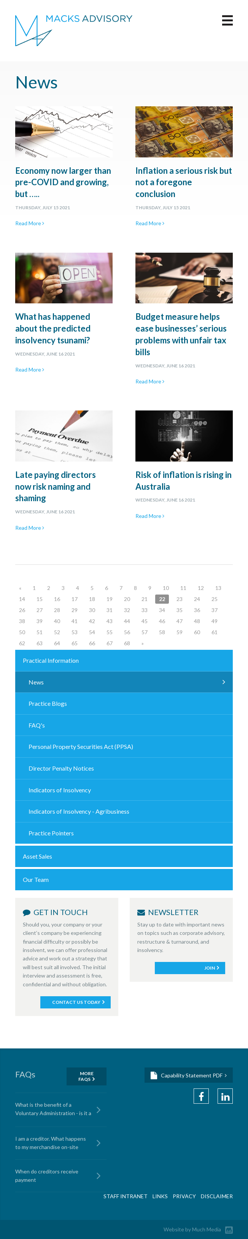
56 (127, 632)
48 (197, 621)
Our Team (36, 879)
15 (40, 599)
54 (92, 632)
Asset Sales (37, 856)
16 (57, 599)
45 (144, 621)
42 (92, 621)
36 (197, 610)
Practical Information (51, 660)
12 (201, 588)
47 (179, 621)
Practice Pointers (51, 833)
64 (57, 643)
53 (75, 632)
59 (179, 632)
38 (22, 621)
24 (197, 599)
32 (127, 610)
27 (40, 610)
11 (183, 588)
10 (166, 588)
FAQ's (37, 725)
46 (162, 621)
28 (57, 610)
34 (162, 610)
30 (92, 610)
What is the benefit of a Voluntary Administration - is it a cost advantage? (53, 1110)
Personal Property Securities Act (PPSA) (81, 746)
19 (110, 599)
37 (214, 610)
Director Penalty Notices (61, 768)
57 (144, 632)
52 (57, 632)
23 (179, 599)
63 (40, 643)
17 (75, 599)
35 (179, 610)
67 (110, 643)
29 (75, 610)
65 (75, 643)
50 (22, 632)
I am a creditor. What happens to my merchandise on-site (50, 1142)
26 (22, 610)
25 (214, 599)
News (36, 682)
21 (144, 599)
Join (209, 968)
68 (127, 643)
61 (214, 632)
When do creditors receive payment (46, 1175)
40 (57, 621)
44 (127, 621)
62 (22, 643)
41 (75, 621)
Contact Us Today (76, 1002)
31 (110, 610)
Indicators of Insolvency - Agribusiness (79, 811)
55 (110, 632)
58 (162, 632)
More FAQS (86, 1076)
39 (40, 621)
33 (144, 610)
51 (40, 632)
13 (218, 588)
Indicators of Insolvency (60, 789)
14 (22, 599)
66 (92, 643)
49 (214, 621)
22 (162, 599)
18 (92, 599)
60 (197, 632)
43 (110, 621)
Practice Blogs (48, 703)
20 (127, 599)
